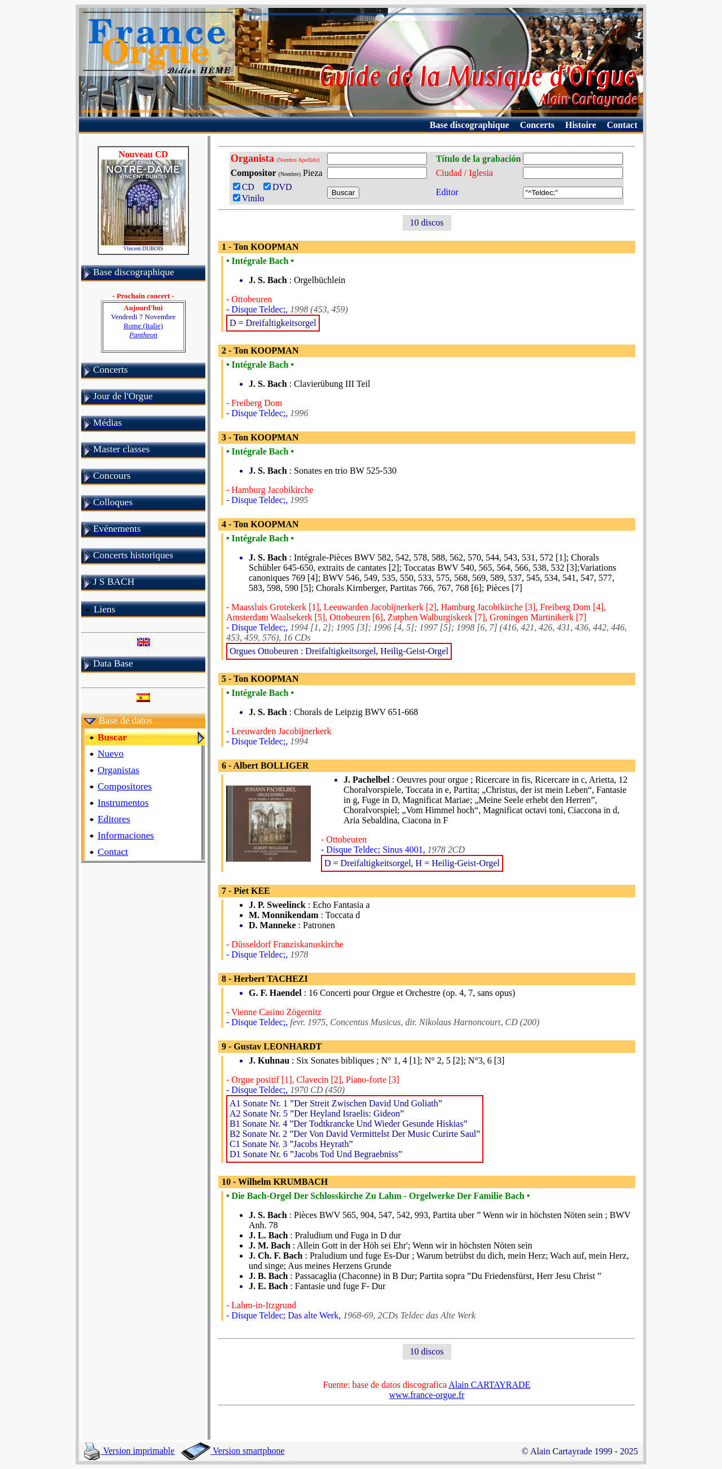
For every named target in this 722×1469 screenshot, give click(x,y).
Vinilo (249, 198)
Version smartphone (232, 1450)
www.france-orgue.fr (427, 1395)
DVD (280, 187)
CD (246, 187)
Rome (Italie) (143, 330)
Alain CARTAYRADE (489, 1384)
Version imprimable (129, 1450)
